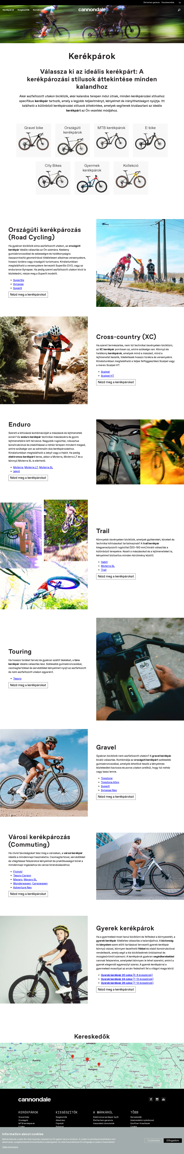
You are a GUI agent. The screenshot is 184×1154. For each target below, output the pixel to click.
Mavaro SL (30, 880)
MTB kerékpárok (111, 128)
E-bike (150, 128)
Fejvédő (59, 1123)
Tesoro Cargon (22, 876)
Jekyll (16, 471)
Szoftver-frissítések (140, 1123)
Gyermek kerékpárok (92, 168)
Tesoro (17, 679)
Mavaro (17, 880)
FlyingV (18, 872)
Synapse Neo (109, 790)
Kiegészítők (23, 10)
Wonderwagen (22, 884)
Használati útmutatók (103, 1123)
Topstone (107, 778)
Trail (103, 570)
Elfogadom (173, 1140)
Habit (104, 562)
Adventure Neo (22, 888)
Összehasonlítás (167, 2)
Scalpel (105, 372)
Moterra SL (46, 467)
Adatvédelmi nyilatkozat (142, 1120)
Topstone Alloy (110, 782)
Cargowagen (40, 884)
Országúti (23, 1120)
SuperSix (18, 280)
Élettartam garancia (152, 2)
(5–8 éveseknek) (127, 975)
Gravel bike (33, 128)
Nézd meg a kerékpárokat (28, 295)
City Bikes (53, 165)
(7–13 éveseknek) (127, 979)
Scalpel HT (107, 376)
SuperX (17, 288)
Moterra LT (31, 467)
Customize (154, 1140)
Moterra (18, 467)
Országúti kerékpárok (72, 130)
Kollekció (130, 165)
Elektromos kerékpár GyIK (106, 1117)
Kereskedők (39, 10)
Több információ (10, 1147)
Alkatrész (60, 1120)
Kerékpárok (8, 10)
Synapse (18, 284)
